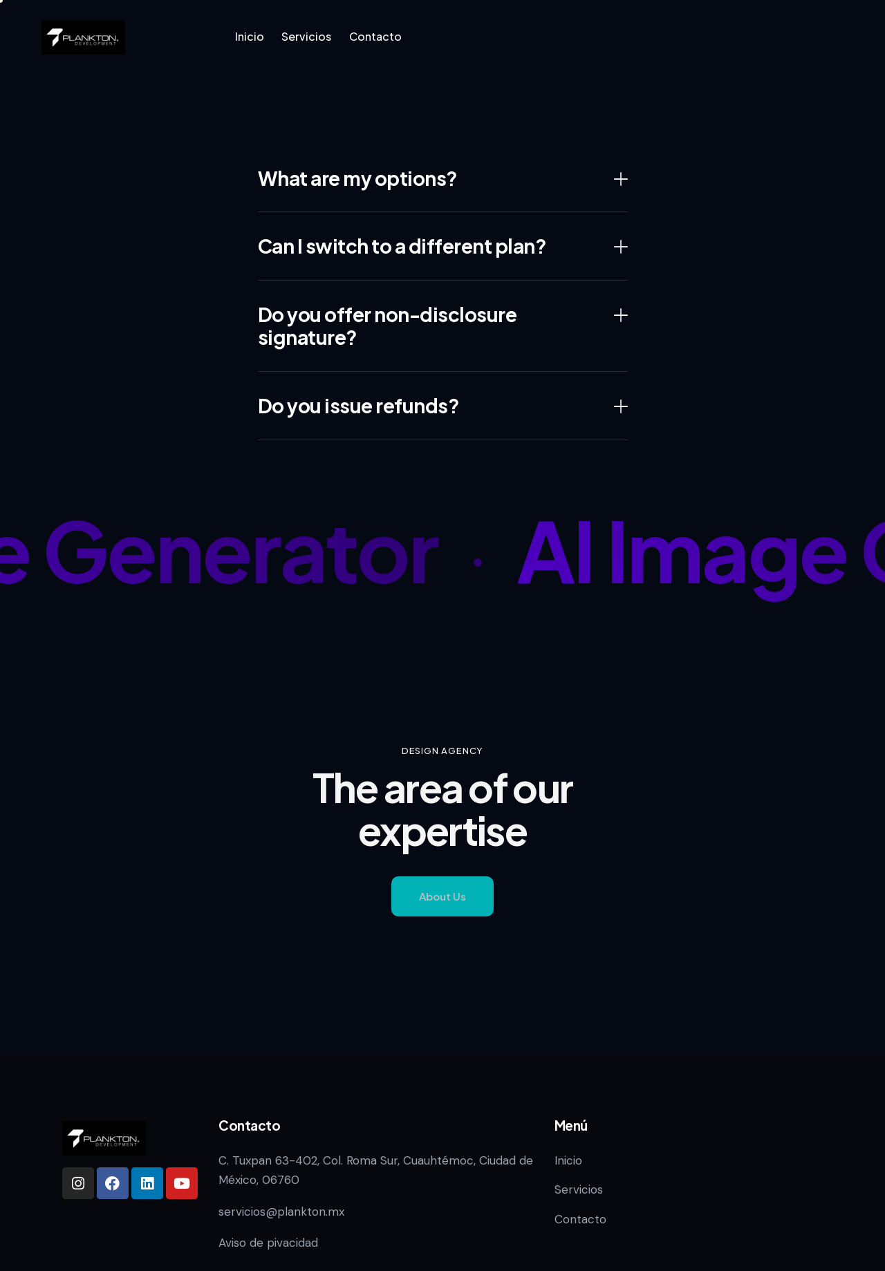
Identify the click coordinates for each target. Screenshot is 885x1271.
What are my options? (358, 178)
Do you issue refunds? (359, 405)
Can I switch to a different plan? (402, 246)
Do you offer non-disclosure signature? (387, 326)
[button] (443, 178)
